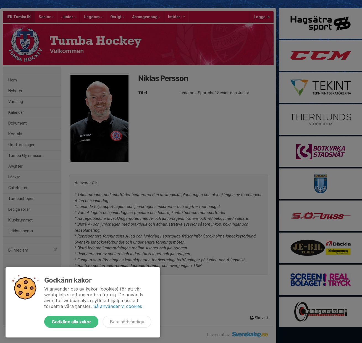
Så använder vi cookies (117, 306)
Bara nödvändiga (127, 321)
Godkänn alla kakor (71, 321)
